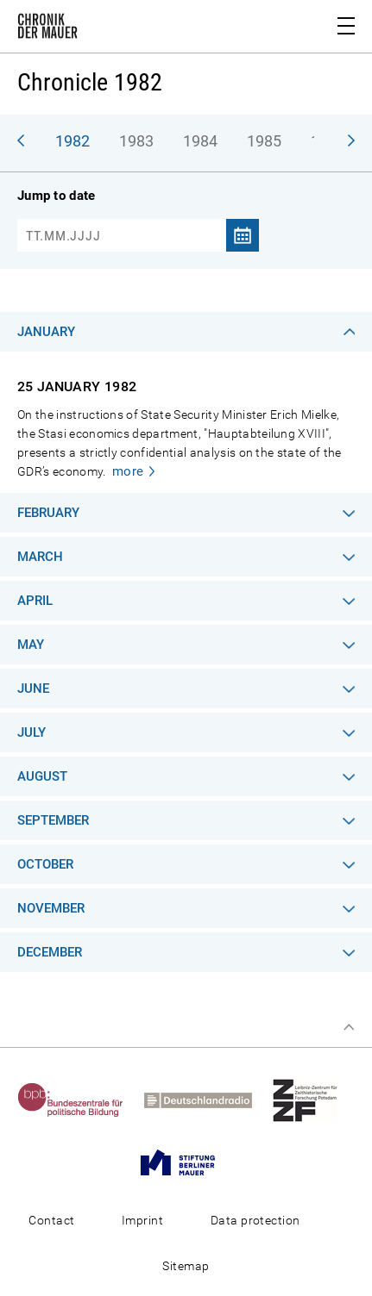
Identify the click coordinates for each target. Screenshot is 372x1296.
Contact (51, 1220)
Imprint (142, 1220)
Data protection (255, 1220)
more (128, 471)
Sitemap (185, 1266)
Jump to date (56, 195)
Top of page (349, 1027)
